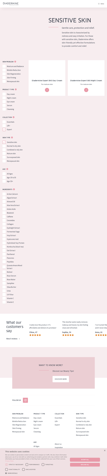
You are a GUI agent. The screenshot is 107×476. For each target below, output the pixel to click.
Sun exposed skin (13, 157)
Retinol (9, 272)
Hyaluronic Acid (12, 239)
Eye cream (11, 102)
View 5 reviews (13, 338)
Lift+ (8, 126)
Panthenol (11, 254)
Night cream (11, 98)
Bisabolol (10, 213)
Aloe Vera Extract (13, 205)
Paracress (10, 258)
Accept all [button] (85, 460)
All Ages (10, 174)
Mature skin (11, 153)
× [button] (104, 450)
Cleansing (10, 109)
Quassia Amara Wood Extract (14, 267)
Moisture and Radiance (15, 66)
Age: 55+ (10, 181)
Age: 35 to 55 (11, 177)
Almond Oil (11, 201)
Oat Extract (11, 250)
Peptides (10, 262)
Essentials (10, 122)
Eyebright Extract (13, 228)
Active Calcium (12, 194)
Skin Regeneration (14, 74)
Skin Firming (11, 77)
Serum (9, 105)
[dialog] (53, 462)
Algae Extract (12, 198)
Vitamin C (10, 298)
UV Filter (10, 294)
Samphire (10, 283)
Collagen (10, 224)
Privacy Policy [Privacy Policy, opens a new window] (9, 461)
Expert (9, 129)
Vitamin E (10, 302)
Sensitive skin (12, 142)
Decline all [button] (85, 465)
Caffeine (10, 216)
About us (58, 444)
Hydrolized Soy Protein (15, 243)
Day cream (11, 94)
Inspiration (59, 447)
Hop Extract (11, 235)
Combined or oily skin (15, 150)
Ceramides (11, 220)
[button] (36, 473)
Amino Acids (11, 209)
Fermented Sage (13, 232)
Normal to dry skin (14, 146)
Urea (9, 291)
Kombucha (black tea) (15, 247)
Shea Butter (11, 287)
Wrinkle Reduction (14, 70)
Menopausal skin (13, 81)
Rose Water (11, 279)
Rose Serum (11, 276)
